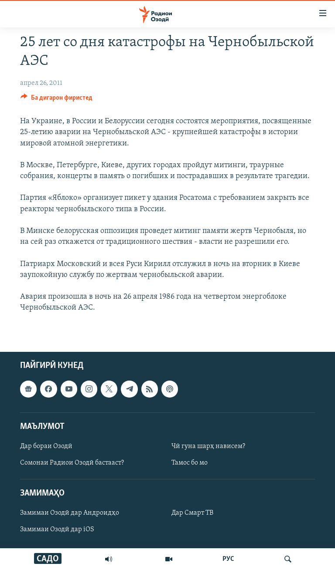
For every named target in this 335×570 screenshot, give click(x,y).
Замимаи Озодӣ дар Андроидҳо (69, 512)
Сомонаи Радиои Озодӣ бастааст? (72, 462)
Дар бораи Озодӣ (46, 445)
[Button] (56, 99)
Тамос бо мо (189, 462)
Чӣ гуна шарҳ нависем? (208, 445)
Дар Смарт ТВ (192, 512)
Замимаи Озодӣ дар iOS (57, 529)
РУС (228, 559)
